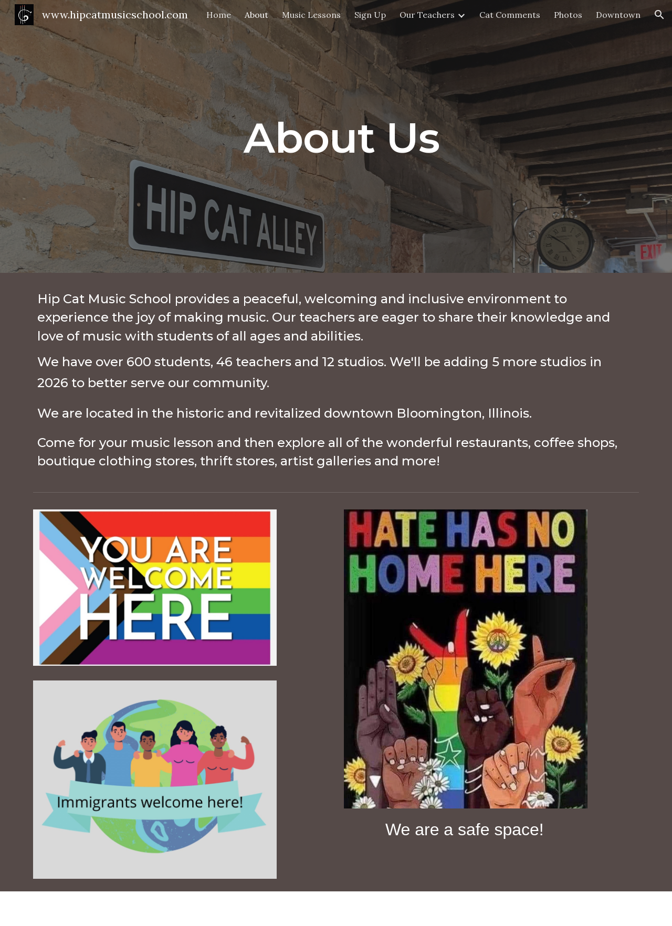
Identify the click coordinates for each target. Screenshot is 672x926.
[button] (659, 14)
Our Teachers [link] (427, 14)
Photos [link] (568, 14)
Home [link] (218, 14)
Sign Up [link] (370, 14)
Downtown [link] (618, 14)
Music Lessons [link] (311, 14)
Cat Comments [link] (509, 14)
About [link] (256, 14)
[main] (336, 136)
